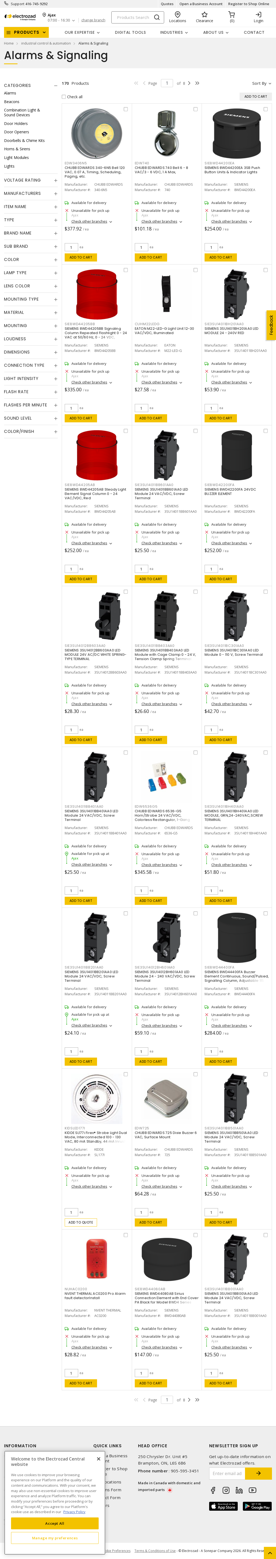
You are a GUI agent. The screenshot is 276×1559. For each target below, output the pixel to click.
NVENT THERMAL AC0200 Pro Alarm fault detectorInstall (95, 1295)
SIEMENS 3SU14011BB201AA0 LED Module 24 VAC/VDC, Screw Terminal (91, 976)
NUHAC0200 (76, 1289)
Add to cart (81, 257)
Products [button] (26, 32)
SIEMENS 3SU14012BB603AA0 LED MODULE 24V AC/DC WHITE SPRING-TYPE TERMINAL (96, 654)
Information (20, 1446)
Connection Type (24, 365)
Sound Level (18, 418)
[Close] (99, 1459)
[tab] (31, 85)
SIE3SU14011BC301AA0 (224, 645)
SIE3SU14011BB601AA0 (154, 485)
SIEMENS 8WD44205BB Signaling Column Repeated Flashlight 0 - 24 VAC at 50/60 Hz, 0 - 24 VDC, (96, 332)
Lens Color (17, 286)
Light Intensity (21, 378)
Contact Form (106, 1497)
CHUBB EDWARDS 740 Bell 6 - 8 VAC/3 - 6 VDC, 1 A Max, (161, 169)
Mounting (15, 325)
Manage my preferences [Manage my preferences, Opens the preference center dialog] (55, 1538)
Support (18, 3)
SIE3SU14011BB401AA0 (84, 806)
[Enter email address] (227, 1474)
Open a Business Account (201, 3)
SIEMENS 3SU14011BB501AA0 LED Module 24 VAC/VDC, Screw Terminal (231, 1137)
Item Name (15, 206)
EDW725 (142, 1128)
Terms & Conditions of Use (155, 1550)
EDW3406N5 (76, 163)
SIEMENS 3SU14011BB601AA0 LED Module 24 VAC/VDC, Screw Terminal (161, 493)
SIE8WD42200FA (219, 485)
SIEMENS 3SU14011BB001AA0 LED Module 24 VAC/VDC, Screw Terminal (231, 1298)
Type (9, 220)
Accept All (54, 1523)
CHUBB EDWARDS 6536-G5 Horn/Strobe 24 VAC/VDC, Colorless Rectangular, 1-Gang (162, 815)
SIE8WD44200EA (219, 163)
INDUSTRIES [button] (171, 32)
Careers (101, 1505)
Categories (17, 85)
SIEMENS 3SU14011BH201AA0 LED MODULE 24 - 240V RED (231, 330)
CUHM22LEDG (147, 324)
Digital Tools (130, 32)
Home (9, 43)
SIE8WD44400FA (219, 967)
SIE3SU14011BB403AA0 (155, 645)
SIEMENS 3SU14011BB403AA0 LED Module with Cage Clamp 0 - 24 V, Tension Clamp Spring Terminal (165, 654)
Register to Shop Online (248, 3)
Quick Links (107, 1446)
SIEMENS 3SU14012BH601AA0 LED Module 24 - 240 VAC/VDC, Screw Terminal (165, 976)
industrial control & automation (46, 43)
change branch (93, 20)
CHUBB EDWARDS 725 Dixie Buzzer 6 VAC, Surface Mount (166, 1134)
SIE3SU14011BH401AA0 (224, 806)
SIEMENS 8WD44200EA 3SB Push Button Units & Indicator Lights (232, 169)
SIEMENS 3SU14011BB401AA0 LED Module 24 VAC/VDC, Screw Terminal (91, 815)
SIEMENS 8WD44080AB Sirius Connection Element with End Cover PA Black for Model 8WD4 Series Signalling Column (167, 1300)
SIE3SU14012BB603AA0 (85, 645)
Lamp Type (15, 273)
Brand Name (18, 233)
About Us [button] (213, 32)
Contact (254, 32)
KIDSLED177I (75, 1128)
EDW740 (142, 163)
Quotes (167, 3)
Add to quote (80, 1222)
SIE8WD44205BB (80, 324)
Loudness (15, 339)
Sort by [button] (259, 83)
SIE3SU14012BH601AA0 (155, 967)
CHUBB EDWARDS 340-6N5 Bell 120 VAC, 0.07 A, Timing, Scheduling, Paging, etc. (95, 172)
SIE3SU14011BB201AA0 (84, 967)
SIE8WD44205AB (80, 485)
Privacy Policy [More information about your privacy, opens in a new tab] (74, 1511)
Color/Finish (19, 431)
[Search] (137, 17)
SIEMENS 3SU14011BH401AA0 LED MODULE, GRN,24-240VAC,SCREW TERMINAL (234, 815)
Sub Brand (16, 246)
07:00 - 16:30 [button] (59, 20)
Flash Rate (16, 392)
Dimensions (17, 352)
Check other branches (89, 221)
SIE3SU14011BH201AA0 (224, 324)
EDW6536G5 (146, 806)
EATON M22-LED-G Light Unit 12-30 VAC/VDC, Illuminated (164, 330)
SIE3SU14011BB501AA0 (224, 1128)
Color (11, 259)
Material (14, 312)
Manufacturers (22, 193)
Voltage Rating (22, 180)
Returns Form (107, 1489)
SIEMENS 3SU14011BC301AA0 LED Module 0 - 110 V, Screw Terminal (234, 652)
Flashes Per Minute (25, 405)
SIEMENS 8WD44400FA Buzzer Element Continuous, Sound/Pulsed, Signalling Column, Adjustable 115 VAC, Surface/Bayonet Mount (237, 978)
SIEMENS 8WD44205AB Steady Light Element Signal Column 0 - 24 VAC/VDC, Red (95, 493)
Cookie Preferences (115, 1551)
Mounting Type (21, 299)
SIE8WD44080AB (150, 1289)
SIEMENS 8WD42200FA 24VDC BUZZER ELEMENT (230, 491)
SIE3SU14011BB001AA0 (224, 1289)
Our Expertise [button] (80, 32)
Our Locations (107, 1482)
